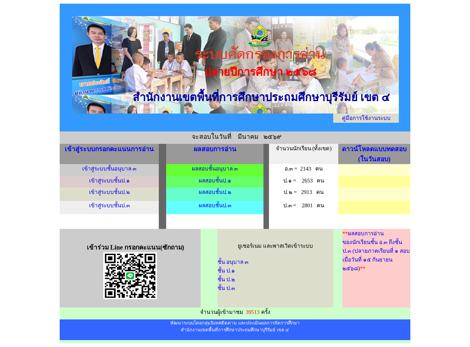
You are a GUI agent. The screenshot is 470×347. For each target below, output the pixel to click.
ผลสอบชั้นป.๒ (215, 192)
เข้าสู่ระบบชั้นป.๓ (109, 205)
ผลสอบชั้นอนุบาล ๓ (215, 168)
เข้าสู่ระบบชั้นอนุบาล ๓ (109, 168)
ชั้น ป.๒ (226, 279)
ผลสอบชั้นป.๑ (215, 180)
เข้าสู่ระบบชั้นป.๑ (109, 180)
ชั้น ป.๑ (226, 270)
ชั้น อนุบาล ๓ (233, 262)
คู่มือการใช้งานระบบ (366, 118)
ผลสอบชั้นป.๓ (215, 205)
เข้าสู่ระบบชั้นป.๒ (109, 192)
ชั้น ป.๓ (226, 288)
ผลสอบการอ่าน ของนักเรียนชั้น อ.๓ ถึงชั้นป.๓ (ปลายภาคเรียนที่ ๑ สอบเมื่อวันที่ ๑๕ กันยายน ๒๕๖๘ (376, 251)
